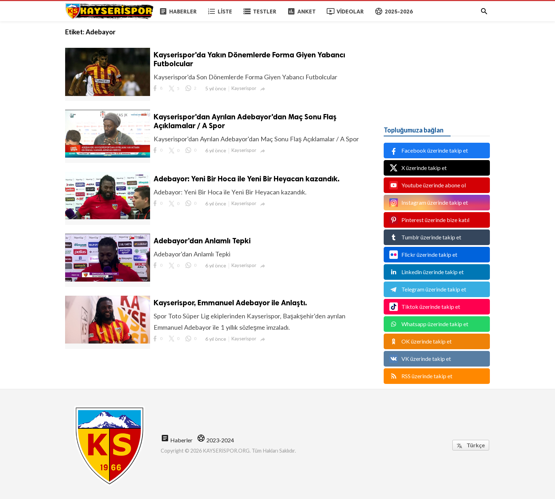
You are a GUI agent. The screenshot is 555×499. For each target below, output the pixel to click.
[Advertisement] (437, 65)
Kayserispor (243, 88)
